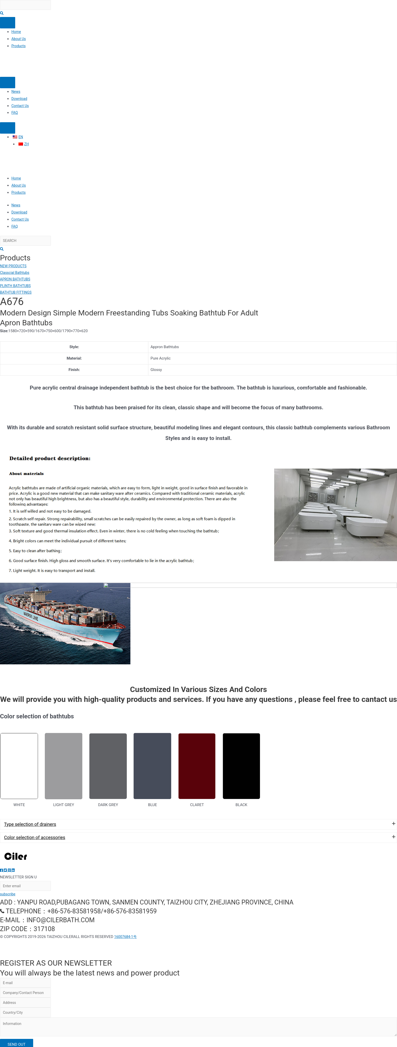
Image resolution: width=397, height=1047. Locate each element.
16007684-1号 (126, 928)
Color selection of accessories (34, 828)
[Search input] (28, 5)
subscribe (8, 886)
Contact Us (20, 106)
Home (16, 32)
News (16, 92)
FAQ (14, 113)
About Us (19, 39)
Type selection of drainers (30, 815)
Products (19, 46)
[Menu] (7, 23)
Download (19, 99)
